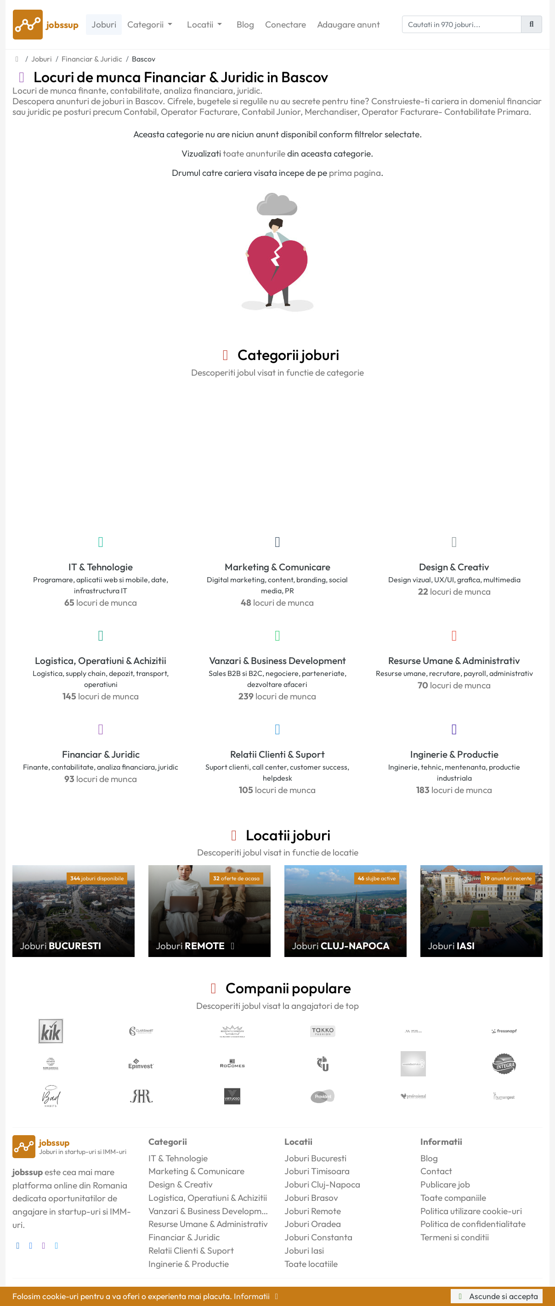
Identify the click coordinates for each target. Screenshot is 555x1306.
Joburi (103, 24)
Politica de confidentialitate (473, 1223)
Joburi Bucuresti (315, 1158)
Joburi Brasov (311, 1197)
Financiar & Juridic (101, 754)
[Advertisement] (277, 454)
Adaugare (348, 24)
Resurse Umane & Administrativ (454, 660)
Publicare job (445, 1184)
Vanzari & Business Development (277, 660)
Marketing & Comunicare (277, 567)
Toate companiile (453, 1197)
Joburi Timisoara (317, 1171)
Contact (436, 1171)
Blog (245, 24)
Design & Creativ (454, 567)
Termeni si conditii (454, 1237)
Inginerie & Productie (454, 754)
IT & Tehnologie (100, 567)
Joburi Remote (312, 1210)
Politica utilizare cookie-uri (471, 1210)
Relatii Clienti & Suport (277, 754)
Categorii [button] (146, 24)
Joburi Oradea (312, 1223)
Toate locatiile (311, 1263)
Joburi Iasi (304, 1250)
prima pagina (355, 172)
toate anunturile (254, 153)
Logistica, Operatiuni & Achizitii (100, 660)
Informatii (258, 1296)
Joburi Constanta (318, 1237)
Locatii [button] (201, 24)
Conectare (285, 24)
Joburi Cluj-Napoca (322, 1184)
